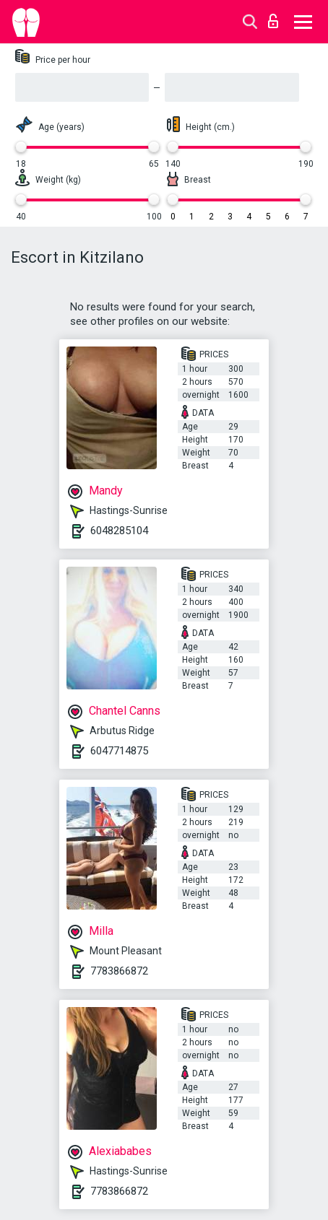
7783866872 (119, 970)
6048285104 (119, 530)
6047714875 (119, 750)
